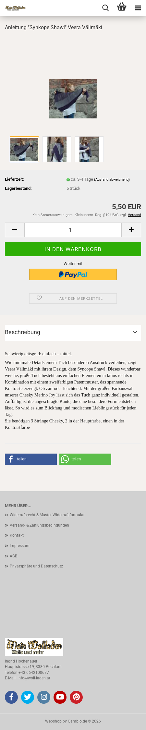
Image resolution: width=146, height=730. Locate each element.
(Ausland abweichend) (112, 179)
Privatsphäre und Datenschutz (36, 566)
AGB (13, 556)
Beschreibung (22, 332)
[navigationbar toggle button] (138, 8)
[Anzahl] (73, 230)
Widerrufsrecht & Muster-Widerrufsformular (47, 515)
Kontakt (17, 535)
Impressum (20, 545)
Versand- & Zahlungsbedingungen (39, 525)
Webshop (53, 721)
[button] (14, 230)
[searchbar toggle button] (105, 8)
